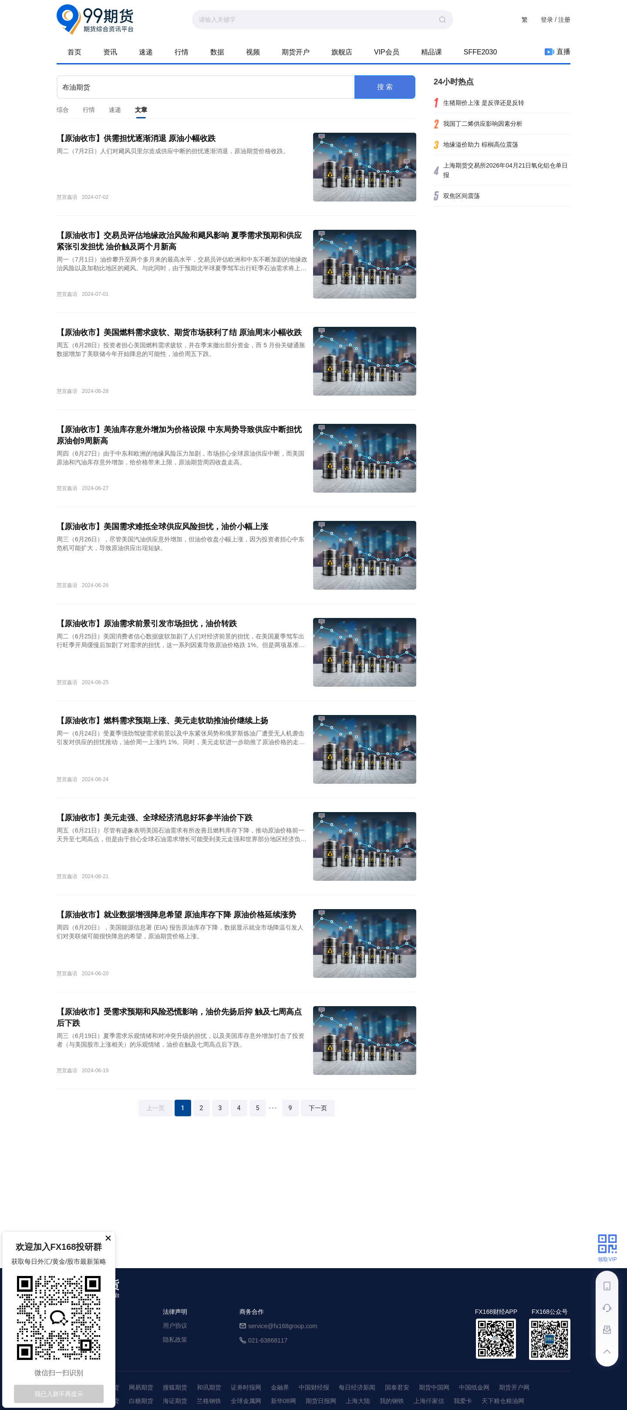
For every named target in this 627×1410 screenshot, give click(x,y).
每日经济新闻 (357, 1387)
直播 (557, 51)
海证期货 (175, 1400)
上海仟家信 (429, 1400)
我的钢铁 (392, 1400)
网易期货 (141, 1387)
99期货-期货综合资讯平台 (95, 19)
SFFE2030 (480, 52)
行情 (182, 52)
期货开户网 (514, 1387)
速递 (146, 52)
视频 (253, 52)
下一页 (318, 1107)
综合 (63, 109)
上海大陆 (358, 1400)
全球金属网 (246, 1400)
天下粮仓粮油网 (503, 1400)
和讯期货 (209, 1387)
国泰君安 (397, 1387)
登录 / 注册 (555, 19)
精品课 (431, 52)
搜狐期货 (175, 1387)
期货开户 (296, 52)
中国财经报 (314, 1387)
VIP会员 (386, 52)
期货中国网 (434, 1387)
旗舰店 (341, 52)
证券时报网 (246, 1387)
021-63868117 (267, 1340)
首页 (74, 52)
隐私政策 (175, 1339)
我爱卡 (463, 1400)
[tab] (63, 109)
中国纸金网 (474, 1387)
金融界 (280, 1387)
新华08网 (283, 1400)
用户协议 (175, 1326)
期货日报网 (321, 1400)
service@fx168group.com (282, 1326)
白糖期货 (141, 1400)
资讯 (110, 52)
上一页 (155, 1107)
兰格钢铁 (209, 1400)
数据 (217, 52)
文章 (141, 112)
